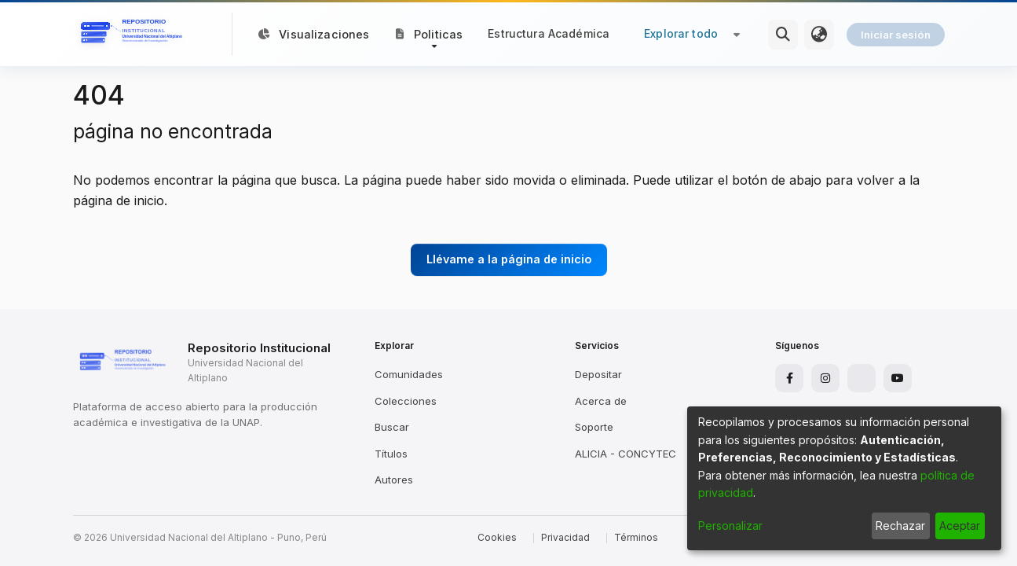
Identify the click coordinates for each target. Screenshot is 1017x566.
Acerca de (601, 401)
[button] (429, 33)
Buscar (392, 427)
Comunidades (409, 374)
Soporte (594, 427)
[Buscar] (783, 35)
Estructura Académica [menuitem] (548, 33)
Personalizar (730, 525)
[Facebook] (789, 378)
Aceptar (959, 525)
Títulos (391, 453)
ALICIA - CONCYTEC (625, 453)
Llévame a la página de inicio (508, 259)
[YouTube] (897, 378)
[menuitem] (819, 35)
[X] (861, 378)
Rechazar (900, 525)
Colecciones (406, 401)
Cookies (497, 537)
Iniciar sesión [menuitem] (896, 34)
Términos (636, 537)
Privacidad (565, 537)
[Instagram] (825, 378)
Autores (394, 479)
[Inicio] (134, 34)
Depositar (598, 374)
